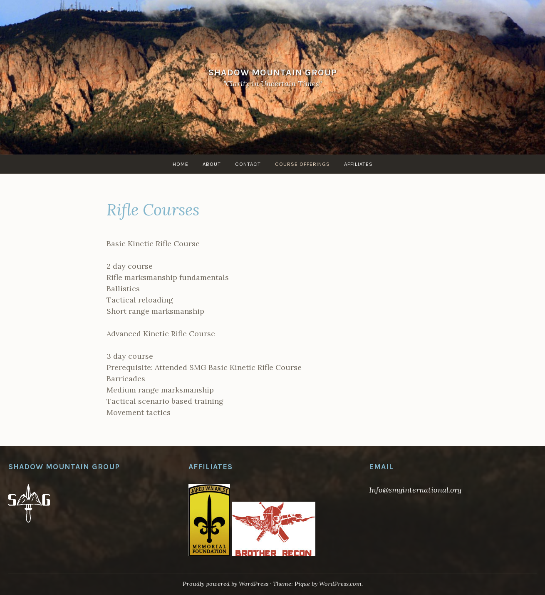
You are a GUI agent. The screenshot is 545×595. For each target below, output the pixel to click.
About (212, 164)
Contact (248, 164)
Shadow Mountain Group (272, 72)
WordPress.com (340, 584)
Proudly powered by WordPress (225, 584)
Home (180, 164)
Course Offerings (302, 164)
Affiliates (358, 164)
